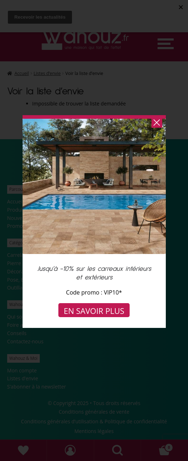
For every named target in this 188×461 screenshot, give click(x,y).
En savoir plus (94, 310)
